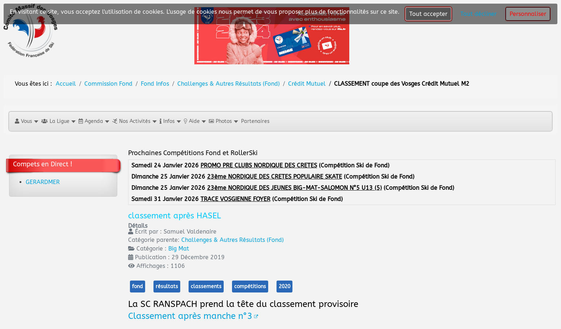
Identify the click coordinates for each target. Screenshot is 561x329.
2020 (284, 286)
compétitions (250, 286)
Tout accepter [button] (428, 13)
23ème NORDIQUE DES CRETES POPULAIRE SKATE (274, 176)
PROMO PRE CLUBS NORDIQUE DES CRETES (259, 165)
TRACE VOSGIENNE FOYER (235, 199)
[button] (26, 121)
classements (206, 286)
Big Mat (178, 248)
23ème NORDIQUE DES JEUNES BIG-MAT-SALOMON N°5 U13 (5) (294, 187)
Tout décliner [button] (478, 13)
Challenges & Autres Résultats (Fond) (232, 239)
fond (137, 286)
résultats (167, 286)
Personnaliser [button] (528, 13)
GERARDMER (43, 182)
